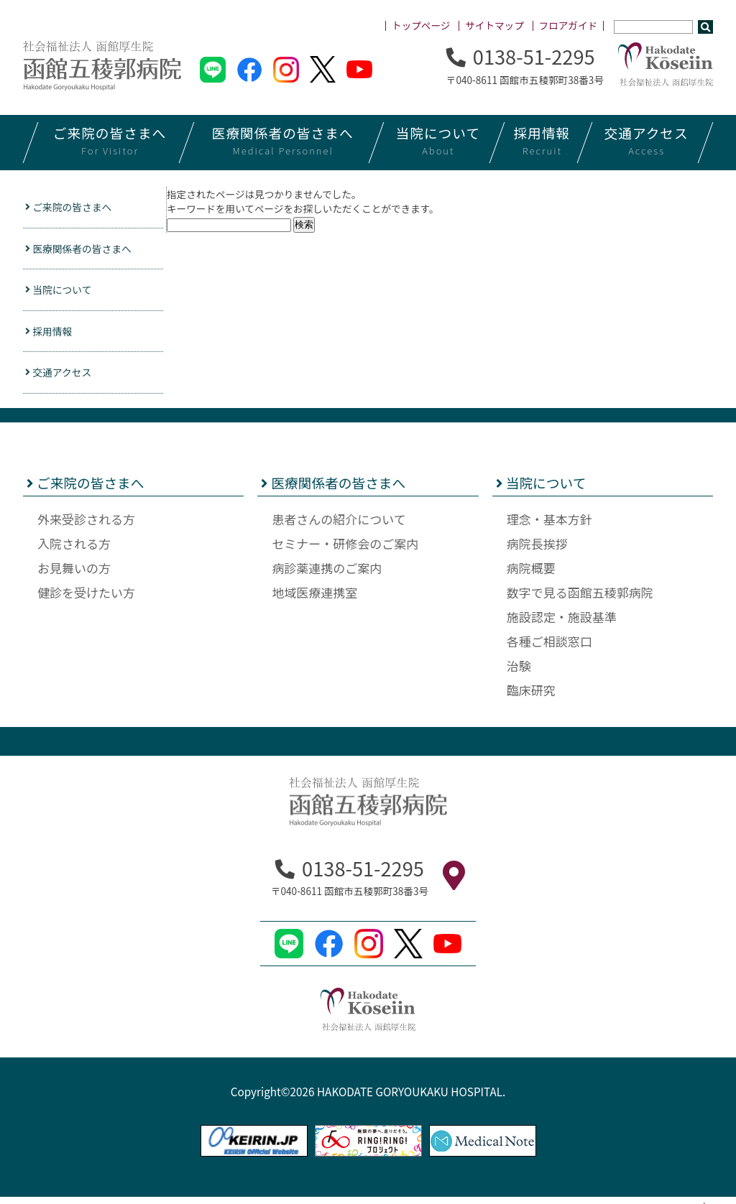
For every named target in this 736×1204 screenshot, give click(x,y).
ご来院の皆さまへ (74, 208)
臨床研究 (531, 696)
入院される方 (74, 550)
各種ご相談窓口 (549, 648)
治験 (519, 672)
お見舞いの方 (74, 574)
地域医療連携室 (314, 599)
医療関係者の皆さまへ (85, 250)
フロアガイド (568, 25)
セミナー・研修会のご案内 (345, 550)
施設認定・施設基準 (562, 623)
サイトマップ (494, 25)
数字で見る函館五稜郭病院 (580, 599)
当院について (63, 293)
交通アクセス (63, 378)
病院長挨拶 (537, 550)
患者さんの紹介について (339, 525)
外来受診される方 (86, 525)
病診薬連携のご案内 (327, 574)
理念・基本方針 (549, 525)
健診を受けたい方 (86, 599)
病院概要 (531, 574)
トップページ (421, 25)
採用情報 (52, 335)
